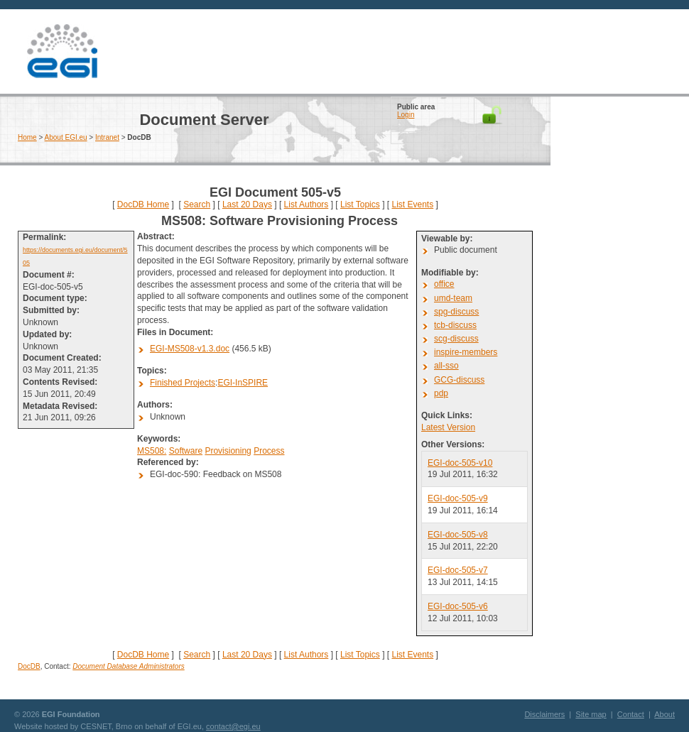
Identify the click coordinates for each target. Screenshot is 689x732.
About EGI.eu (66, 137)
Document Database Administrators (128, 666)
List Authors (306, 204)
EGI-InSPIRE (242, 383)
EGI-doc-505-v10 (460, 463)
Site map (590, 714)
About (664, 714)
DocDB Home (143, 204)
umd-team (453, 298)
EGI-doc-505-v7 (458, 570)
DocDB (29, 666)
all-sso (446, 366)
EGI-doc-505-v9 (458, 498)
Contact (630, 714)
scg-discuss (456, 339)
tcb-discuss (455, 325)
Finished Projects (182, 383)
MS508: (151, 451)
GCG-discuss (459, 380)
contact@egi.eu (233, 726)
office (444, 284)
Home (27, 137)
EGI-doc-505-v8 (458, 535)
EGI (62, 51)
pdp (441, 393)
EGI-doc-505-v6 (458, 606)
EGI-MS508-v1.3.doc (189, 349)
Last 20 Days (247, 204)
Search (196, 204)
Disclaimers (544, 714)
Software (185, 451)
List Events (412, 204)
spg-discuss (456, 312)
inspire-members (465, 352)
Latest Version (448, 427)
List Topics (360, 204)
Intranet (107, 137)
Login (405, 115)
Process (269, 451)
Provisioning (228, 451)
